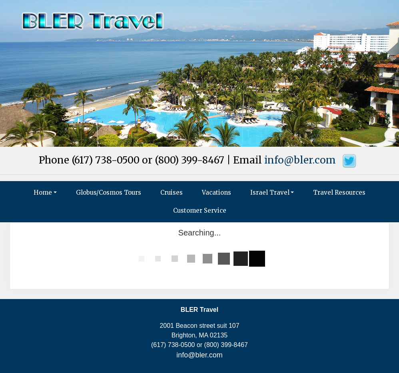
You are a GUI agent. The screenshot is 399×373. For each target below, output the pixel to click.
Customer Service (199, 210)
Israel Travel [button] (269, 192)
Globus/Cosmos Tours (108, 192)
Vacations (216, 192)
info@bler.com (300, 160)
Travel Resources (339, 192)
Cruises (171, 192)
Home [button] (43, 192)
